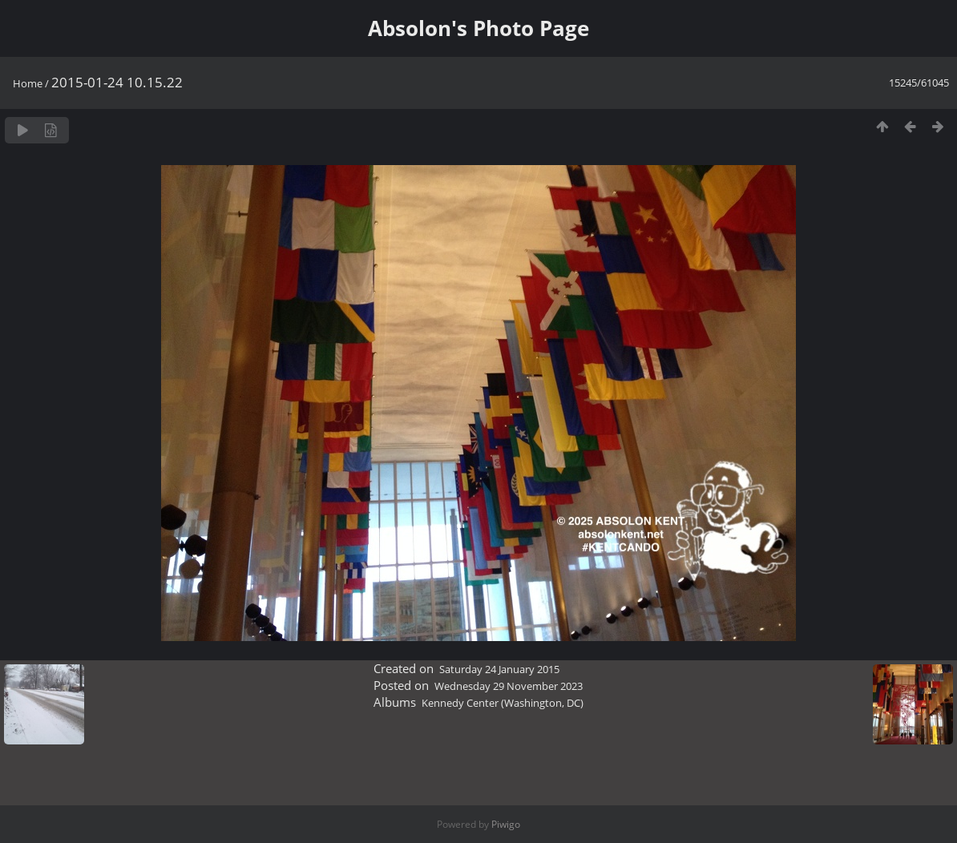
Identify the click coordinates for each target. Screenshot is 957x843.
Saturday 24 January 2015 (499, 669)
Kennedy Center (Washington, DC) (502, 703)
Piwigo (505, 824)
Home (27, 83)
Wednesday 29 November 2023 (508, 686)
